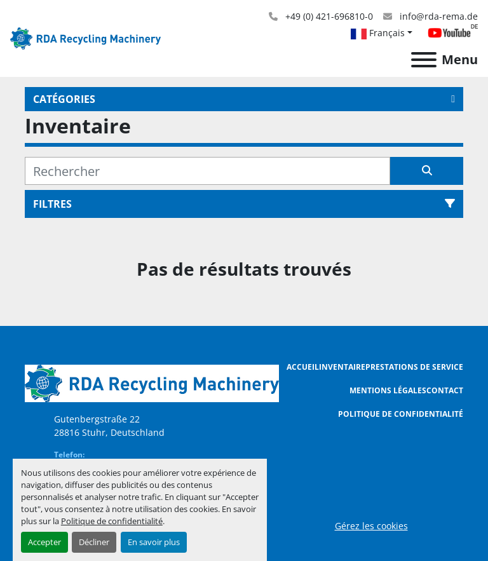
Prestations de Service (414, 367)
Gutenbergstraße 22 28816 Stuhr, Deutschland (109, 425)
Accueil (303, 367)
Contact (444, 390)
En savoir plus (154, 542)
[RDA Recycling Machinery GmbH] (152, 382)
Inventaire (342, 367)
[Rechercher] (207, 171)
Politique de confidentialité (112, 521)
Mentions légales (387, 390)
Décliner (94, 542)
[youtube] (453, 33)
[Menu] (424, 59)
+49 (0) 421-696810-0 (328, 16)
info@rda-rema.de (437, 16)
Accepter (44, 542)
